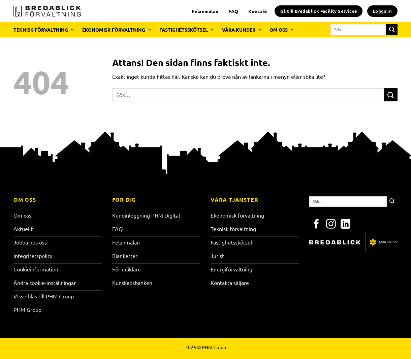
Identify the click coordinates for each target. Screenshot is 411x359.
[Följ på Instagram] (331, 224)
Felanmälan (205, 11)
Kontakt (257, 11)
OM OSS (282, 29)
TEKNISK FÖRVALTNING (44, 29)
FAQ (233, 11)
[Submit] (392, 29)
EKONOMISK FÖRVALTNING (117, 29)
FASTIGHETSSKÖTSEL (187, 29)
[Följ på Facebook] (316, 224)
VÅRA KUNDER (242, 29)
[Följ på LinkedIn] (345, 224)
